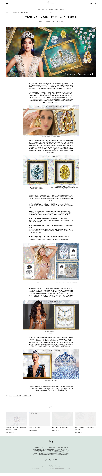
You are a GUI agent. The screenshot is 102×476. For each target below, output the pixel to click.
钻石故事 (29, 395)
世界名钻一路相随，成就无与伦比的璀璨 (20, 12)
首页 (7, 12)
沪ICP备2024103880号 (65, 469)
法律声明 (51, 467)
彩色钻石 (10, 395)
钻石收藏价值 (24, 395)
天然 (39, 9)
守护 (46, 9)
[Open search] (92, 3)
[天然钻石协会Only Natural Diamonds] (51, 3)
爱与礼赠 (51, 9)
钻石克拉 (19, 395)
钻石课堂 (62, 9)
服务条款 (44, 467)
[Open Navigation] (9, 3)
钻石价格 (15, 395)
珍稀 (43, 9)
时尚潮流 (56, 9)
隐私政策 (57, 467)
